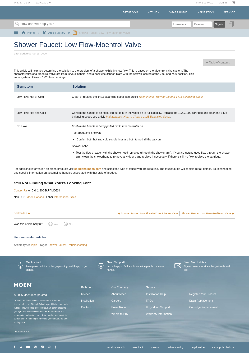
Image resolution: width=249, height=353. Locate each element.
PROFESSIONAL (22, 332)
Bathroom (130, 12)
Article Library (54, 32)
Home (28, 32)
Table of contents (219, 62)
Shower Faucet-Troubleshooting (67, 245)
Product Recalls (116, 347)
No (70, 224)
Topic (33, 245)
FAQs (149, 300)
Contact (86, 307)
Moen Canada (36, 197)
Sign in (223, 3)
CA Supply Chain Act (223, 347)
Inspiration (205, 12)
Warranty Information (159, 314)
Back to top (20, 213)
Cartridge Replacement (203, 307)
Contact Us (20, 190)
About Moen (118, 294)
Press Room (119, 307)
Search (17, 24)
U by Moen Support (158, 307)
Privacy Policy (175, 347)
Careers (116, 300)
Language (42, 3)
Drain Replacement (201, 300)
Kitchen (153, 12)
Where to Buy (22, 3)
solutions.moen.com (87, 168)
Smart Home (178, 12)
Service (229, 12)
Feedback (137, 347)
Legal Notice (198, 347)
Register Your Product (202, 294)
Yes (56, 224)
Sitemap (155, 347)
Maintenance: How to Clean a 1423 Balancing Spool (171, 96)
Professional (204, 3)
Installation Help (156, 294)
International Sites (65, 197)
